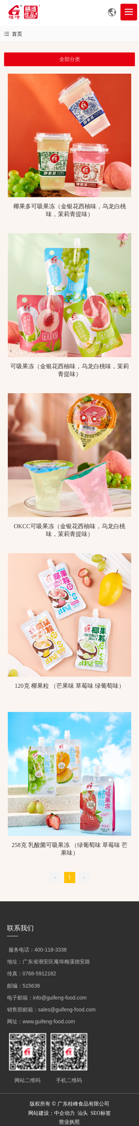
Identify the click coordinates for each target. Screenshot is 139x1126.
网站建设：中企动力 (51, 1113)
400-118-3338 (50, 950)
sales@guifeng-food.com (67, 1010)
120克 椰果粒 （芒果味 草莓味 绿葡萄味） (70, 686)
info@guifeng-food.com (60, 998)
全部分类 (69, 59)
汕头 (82, 1113)
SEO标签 (100, 1113)
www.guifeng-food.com (49, 1021)
